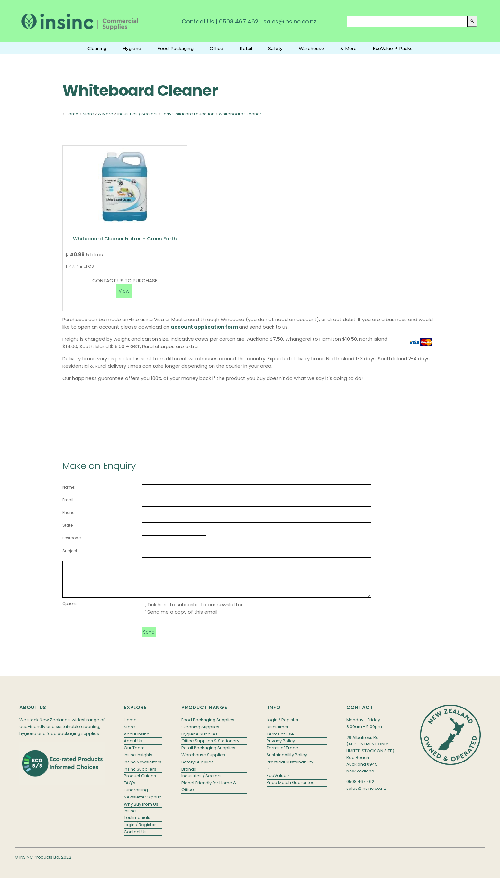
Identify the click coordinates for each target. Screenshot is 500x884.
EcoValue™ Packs (393, 48)
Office (216, 48)
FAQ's (129, 790)
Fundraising (136, 797)
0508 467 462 (239, 21)
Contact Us (198, 21)
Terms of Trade (282, 755)
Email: (68, 499)
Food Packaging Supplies (207, 727)
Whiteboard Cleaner (240, 114)
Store (88, 114)
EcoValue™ (278, 782)
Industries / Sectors (137, 114)
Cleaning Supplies (200, 734)
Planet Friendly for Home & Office (208, 793)
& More (348, 48)
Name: (68, 487)
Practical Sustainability (290, 769)
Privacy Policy (281, 747)
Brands (188, 776)
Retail (246, 48)
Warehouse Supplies (203, 762)
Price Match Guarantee (291, 789)
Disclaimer (278, 734)
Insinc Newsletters (142, 769)
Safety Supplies (197, 769)
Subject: (70, 551)
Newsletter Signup (143, 804)
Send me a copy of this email (179, 618)
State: (68, 525)
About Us (133, 747)
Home (72, 114)
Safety (275, 48)
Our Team (134, 755)
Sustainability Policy (287, 762)
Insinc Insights (138, 762)
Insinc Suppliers (140, 776)
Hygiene (132, 48)
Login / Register (140, 831)
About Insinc (136, 741)
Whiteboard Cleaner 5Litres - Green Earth (125, 238)
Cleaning (96, 48)
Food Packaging (175, 48)
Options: (70, 610)
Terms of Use (280, 741)
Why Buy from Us (141, 811)
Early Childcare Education (188, 114)
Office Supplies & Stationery (210, 747)
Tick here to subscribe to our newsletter (192, 611)
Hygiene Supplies (199, 741)
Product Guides (140, 783)
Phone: (68, 512)
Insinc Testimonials (137, 821)
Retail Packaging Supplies (208, 755)
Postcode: (72, 538)
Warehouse (311, 48)
